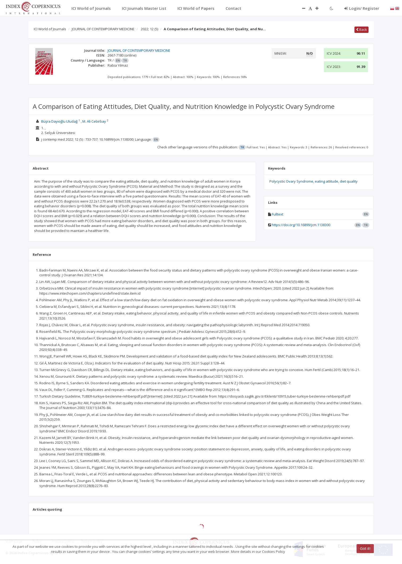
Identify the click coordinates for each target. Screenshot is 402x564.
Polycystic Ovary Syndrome (291, 181)
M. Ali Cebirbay (94, 121)
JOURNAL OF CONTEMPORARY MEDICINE (103, 29)
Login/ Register (361, 8)
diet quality (349, 181)
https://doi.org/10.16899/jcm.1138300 (301, 224)
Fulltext (277, 214)
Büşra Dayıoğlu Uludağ (59, 121)
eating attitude (326, 181)
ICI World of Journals (50, 29)
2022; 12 (149, 29)
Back (361, 29)
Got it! (365, 548)
